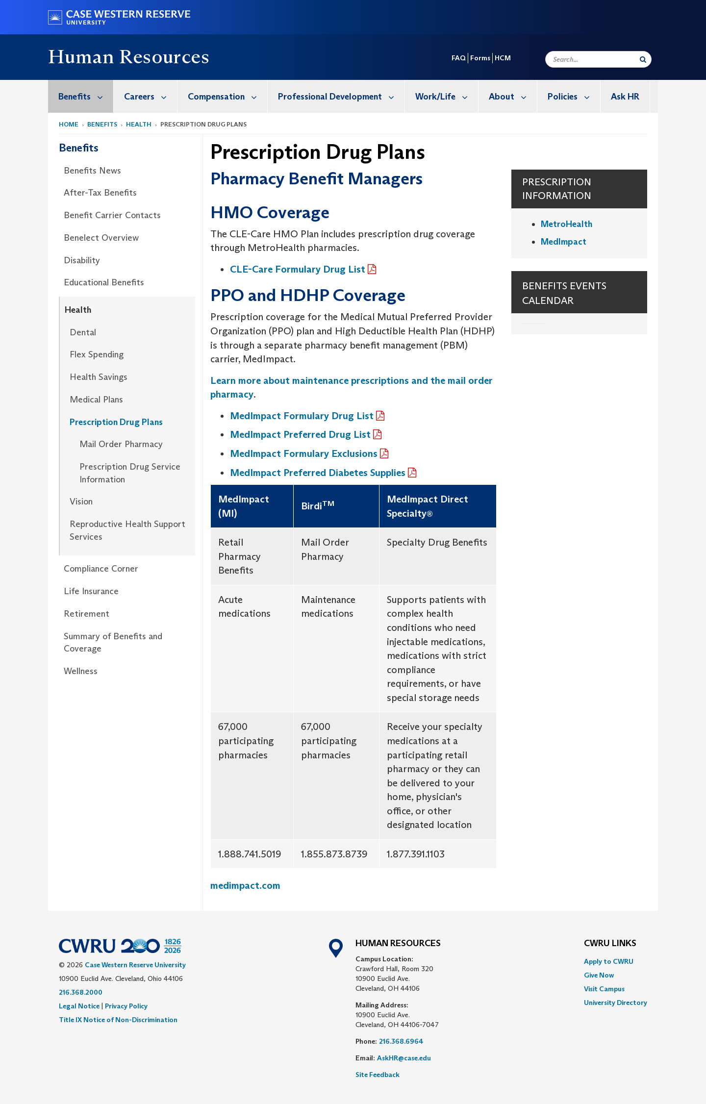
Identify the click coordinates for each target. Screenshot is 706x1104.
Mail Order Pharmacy (121, 444)
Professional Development (341, 96)
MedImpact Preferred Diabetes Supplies (317, 472)
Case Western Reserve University (135, 964)
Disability (82, 260)
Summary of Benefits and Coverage (113, 642)
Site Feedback (377, 1074)
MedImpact (563, 241)
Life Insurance (91, 591)
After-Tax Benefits (100, 192)
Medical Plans (96, 399)
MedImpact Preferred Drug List (300, 434)
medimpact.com (245, 885)
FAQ (459, 57)
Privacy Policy (126, 1006)
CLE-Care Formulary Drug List (297, 269)
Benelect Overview (101, 237)
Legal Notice (79, 1006)
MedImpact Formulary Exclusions (304, 453)
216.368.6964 (401, 1041)
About (513, 96)
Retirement (86, 613)
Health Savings (98, 377)
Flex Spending (97, 354)
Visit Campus (604, 988)
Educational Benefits (104, 282)
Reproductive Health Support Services (127, 530)
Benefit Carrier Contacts (112, 215)
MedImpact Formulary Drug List (302, 416)
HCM (503, 57)
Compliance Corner (101, 568)
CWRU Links (610, 944)
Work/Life (446, 96)
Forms (480, 57)
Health (138, 124)
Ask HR (625, 96)
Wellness (81, 671)
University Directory (615, 1002)
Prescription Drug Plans (116, 422)
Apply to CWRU (608, 961)
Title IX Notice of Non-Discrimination (118, 1019)
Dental (83, 332)
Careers (150, 96)
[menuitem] (81, 96)
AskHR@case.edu (404, 1058)
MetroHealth (566, 224)
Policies (574, 96)
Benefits (85, 96)
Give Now (599, 975)
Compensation (227, 96)
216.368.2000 (80, 992)
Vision (81, 501)
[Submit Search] (643, 59)
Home (68, 124)
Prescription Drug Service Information (129, 473)
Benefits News (92, 170)
